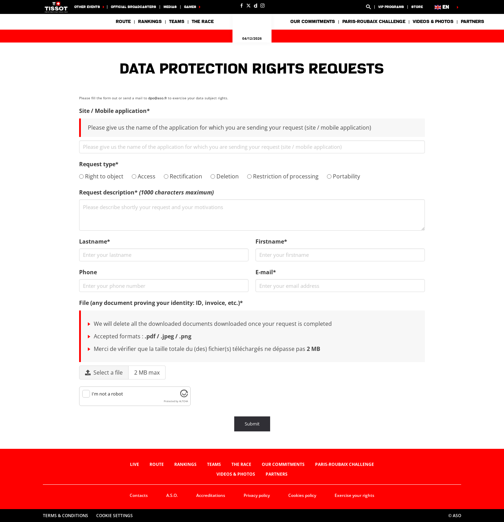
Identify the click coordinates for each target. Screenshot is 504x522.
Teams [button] (176, 21)
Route (123, 21)
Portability (343, 176)
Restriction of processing (283, 176)
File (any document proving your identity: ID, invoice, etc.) (161, 303)
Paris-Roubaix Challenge (373, 21)
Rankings (150, 21)
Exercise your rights (354, 495)
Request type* (99, 164)
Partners (472, 21)
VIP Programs (391, 7)
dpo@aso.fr (157, 97)
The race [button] (203, 21)
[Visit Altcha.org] (184, 395)
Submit (252, 424)
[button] (368, 7)
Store (417, 7)
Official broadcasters (133, 7)
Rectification (183, 176)
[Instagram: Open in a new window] (262, 5)
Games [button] (190, 7)
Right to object (101, 176)
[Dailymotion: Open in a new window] (255, 5)
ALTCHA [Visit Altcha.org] (183, 401)
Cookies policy (302, 495)
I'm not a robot (107, 394)
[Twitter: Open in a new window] (248, 5)
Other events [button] (87, 7)
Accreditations (210, 495)
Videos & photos (433, 21)
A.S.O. (172, 495)
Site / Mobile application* (114, 111)
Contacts (139, 495)
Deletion (225, 176)
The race (241, 464)
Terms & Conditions (65, 516)
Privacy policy (257, 495)
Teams (214, 464)
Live (134, 464)
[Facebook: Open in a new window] (241, 5)
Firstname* (271, 241)
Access (143, 176)
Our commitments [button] (312, 21)
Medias (170, 7)
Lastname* (94, 241)
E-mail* (265, 272)
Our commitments (283, 464)
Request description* (146, 192)
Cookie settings (114, 516)
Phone (88, 272)
